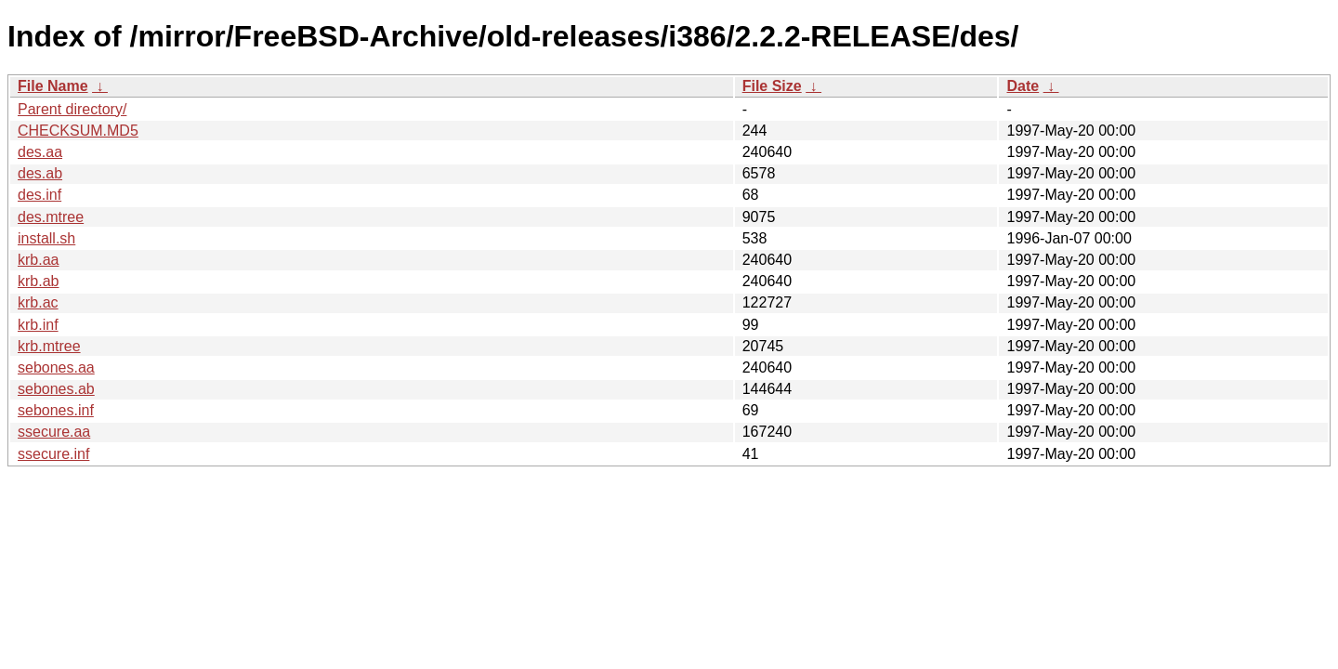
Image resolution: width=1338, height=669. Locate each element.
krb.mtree (49, 346)
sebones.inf (56, 410)
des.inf (39, 195)
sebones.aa (56, 367)
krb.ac (38, 302)
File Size (772, 86)
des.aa (40, 152)
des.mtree (51, 217)
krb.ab (38, 281)
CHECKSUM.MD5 (78, 130)
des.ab (40, 173)
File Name (53, 86)
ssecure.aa (54, 431)
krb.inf (38, 325)
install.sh (46, 238)
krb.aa (38, 260)
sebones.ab (56, 389)
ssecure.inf (53, 454)
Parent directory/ (72, 109)
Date (1022, 86)
